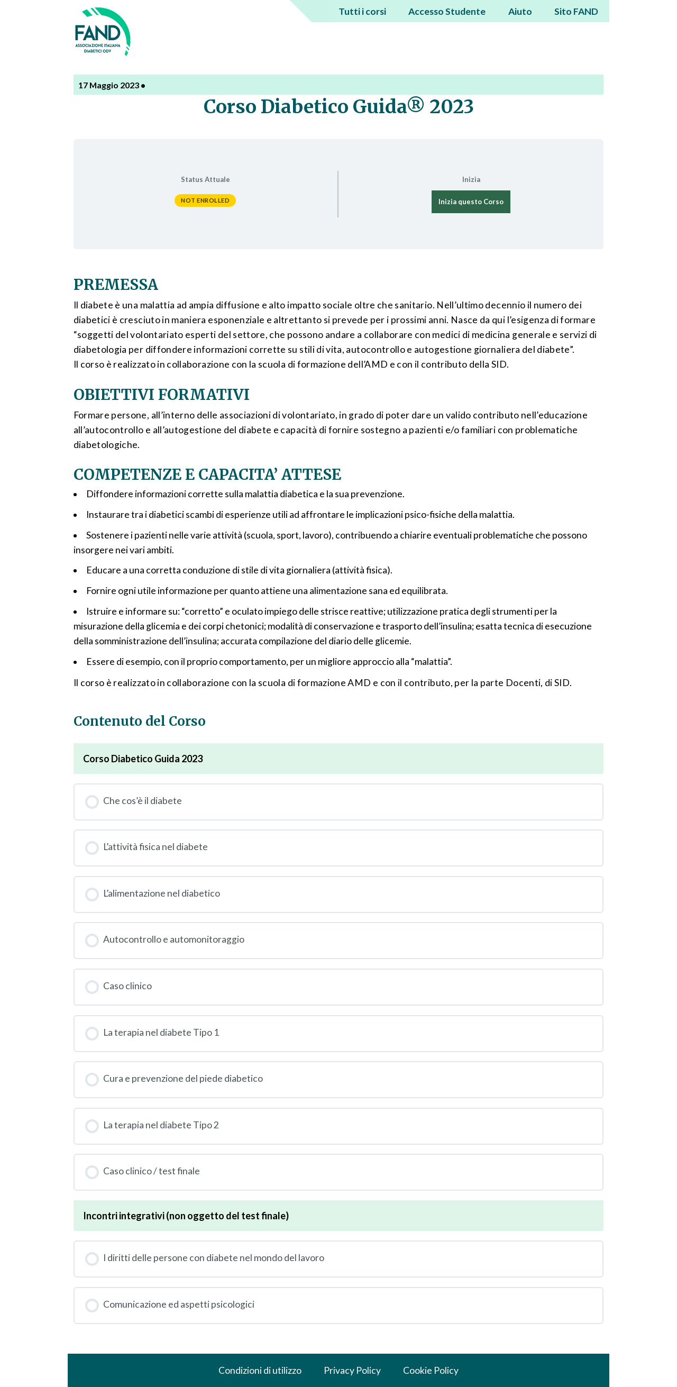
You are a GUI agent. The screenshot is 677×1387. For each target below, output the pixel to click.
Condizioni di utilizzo (259, 1370)
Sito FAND (576, 11)
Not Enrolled (205, 200)
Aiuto (520, 11)
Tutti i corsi (362, 11)
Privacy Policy (352, 1370)
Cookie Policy (431, 1370)
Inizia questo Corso (471, 201)
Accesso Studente (447, 11)
